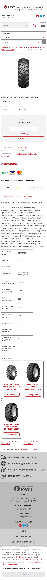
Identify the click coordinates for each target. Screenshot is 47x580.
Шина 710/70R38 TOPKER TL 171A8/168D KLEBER (33, 386)
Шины (23, 531)
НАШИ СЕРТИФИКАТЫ (19, 476)
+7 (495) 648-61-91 (23, 509)
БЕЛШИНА (22, 147)
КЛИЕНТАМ (39, 469)
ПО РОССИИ (31, 457)
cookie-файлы (19, 557)
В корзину (23, 134)
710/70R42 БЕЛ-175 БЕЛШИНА (10, 442)
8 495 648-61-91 (8, 15)
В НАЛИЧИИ (30, 463)
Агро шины (22, 154)
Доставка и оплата (23, 541)
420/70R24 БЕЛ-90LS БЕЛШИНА (32, 442)
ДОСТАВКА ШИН (16, 457)
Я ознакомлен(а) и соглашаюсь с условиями (22, 568)
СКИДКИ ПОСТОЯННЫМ (20, 469)
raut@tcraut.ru (25, 517)
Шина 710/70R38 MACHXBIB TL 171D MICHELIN (11, 386)
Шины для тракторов (27, 449)
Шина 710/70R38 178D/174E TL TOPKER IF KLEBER (11, 426)
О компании (23, 536)
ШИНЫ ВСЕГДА (16, 463)
